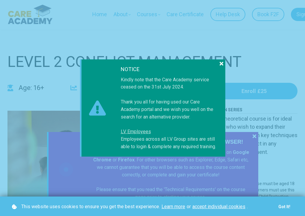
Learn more (173, 206)
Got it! (284, 206)
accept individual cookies (218, 206)
